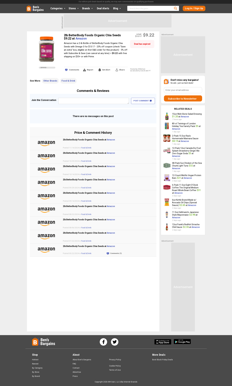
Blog (117, 8)
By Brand (36, 376)
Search (175, 8)
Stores (74, 8)
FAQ (74, 364)
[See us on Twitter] (114, 342)
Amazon (81, 38)
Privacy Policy (115, 360)
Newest (35, 364)
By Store (35, 372)
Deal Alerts (103, 8)
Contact (76, 368)
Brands (87, 8)
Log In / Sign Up (194, 8)
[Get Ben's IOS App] (163, 341)
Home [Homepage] (29, 6)
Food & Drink (68, 80)
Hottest (35, 360)
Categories (58, 8)
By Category (37, 368)
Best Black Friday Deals (162, 360)
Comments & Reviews (93, 91)
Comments (74, 70)
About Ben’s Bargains (82, 360)
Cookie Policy (115, 366)
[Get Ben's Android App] (182, 341)
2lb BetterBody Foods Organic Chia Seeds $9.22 (92, 36)
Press (75, 376)
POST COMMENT (142, 101)
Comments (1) (116, 253)
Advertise (77, 372)
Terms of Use (115, 370)
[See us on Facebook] (103, 342)
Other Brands (50, 80)
